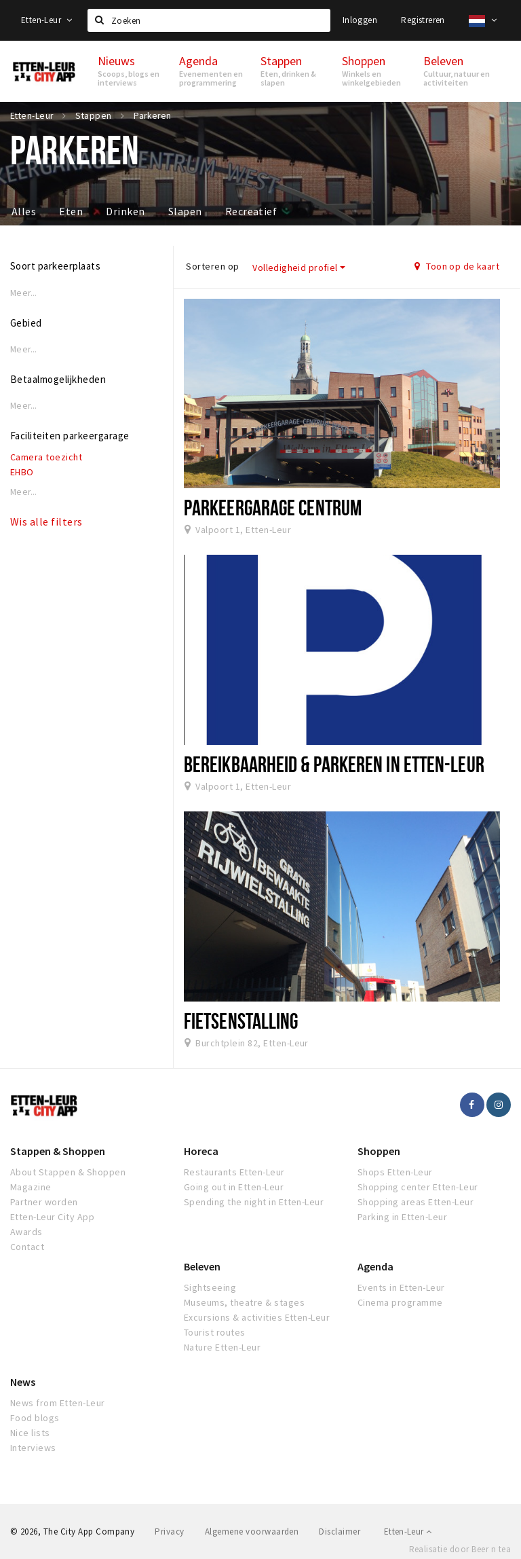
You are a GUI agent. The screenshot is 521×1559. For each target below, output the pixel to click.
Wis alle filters (46, 521)
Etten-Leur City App (52, 1217)
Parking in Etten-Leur (402, 1217)
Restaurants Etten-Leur (234, 1172)
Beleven (202, 1266)
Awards (26, 1232)
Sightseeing (210, 1287)
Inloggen (360, 20)
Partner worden (44, 1202)
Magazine (31, 1187)
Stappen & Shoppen (57, 1151)
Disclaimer (339, 1531)
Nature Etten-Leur (222, 1347)
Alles (24, 211)
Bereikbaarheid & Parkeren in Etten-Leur (334, 763)
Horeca (201, 1151)
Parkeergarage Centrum (273, 507)
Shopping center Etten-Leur (418, 1187)
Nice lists (30, 1433)
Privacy (169, 1531)
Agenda (375, 1266)
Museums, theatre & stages (244, 1302)
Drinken (125, 211)
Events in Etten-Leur (401, 1287)
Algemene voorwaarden (252, 1531)
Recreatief (251, 211)
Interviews (33, 1448)
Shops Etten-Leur (395, 1172)
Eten (71, 211)
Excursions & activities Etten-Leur (257, 1317)
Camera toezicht (46, 457)
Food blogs (35, 1418)
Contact (27, 1247)
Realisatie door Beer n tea (460, 1549)
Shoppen (379, 1151)
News (22, 1382)
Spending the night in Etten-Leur (254, 1202)
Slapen (185, 211)
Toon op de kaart (456, 266)
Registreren (422, 20)
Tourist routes (215, 1332)
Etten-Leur (47, 20)
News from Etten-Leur (57, 1403)
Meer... (23, 293)
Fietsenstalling (241, 1020)
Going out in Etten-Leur (234, 1187)
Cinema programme (400, 1302)
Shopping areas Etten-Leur (416, 1202)
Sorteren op (212, 266)
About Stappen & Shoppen (68, 1172)
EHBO (22, 472)
